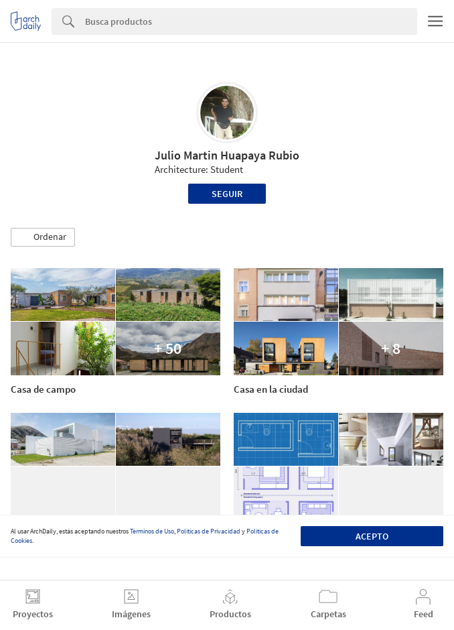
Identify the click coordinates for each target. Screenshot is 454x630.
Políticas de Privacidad (208, 531)
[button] (43, 237)
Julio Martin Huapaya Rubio (227, 155)
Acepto (372, 536)
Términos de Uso (152, 531)
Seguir (227, 194)
